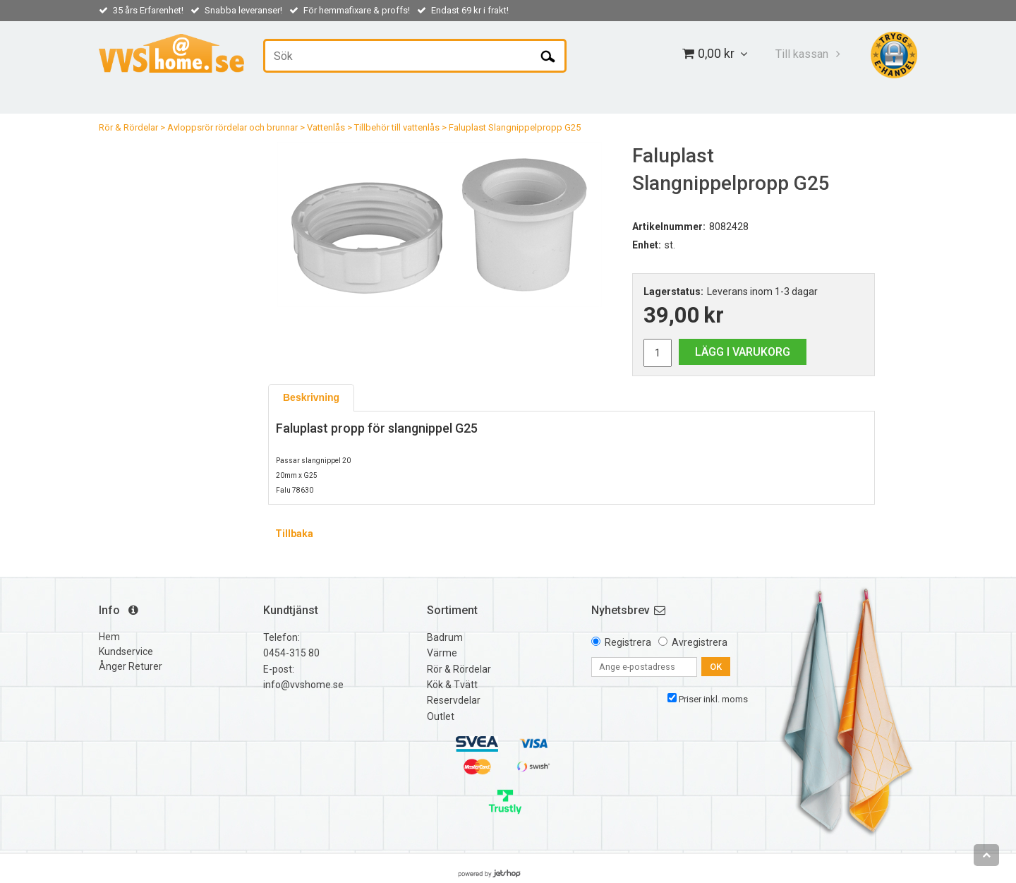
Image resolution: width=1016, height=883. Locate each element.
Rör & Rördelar (128, 127)
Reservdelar (453, 700)
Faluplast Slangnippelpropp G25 (515, 127)
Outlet (440, 716)
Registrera (628, 642)
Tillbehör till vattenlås (397, 127)
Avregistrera (699, 642)
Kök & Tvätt (452, 684)
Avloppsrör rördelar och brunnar (232, 127)
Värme (442, 653)
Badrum (445, 637)
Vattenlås (326, 127)
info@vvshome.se (303, 684)
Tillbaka (294, 533)
